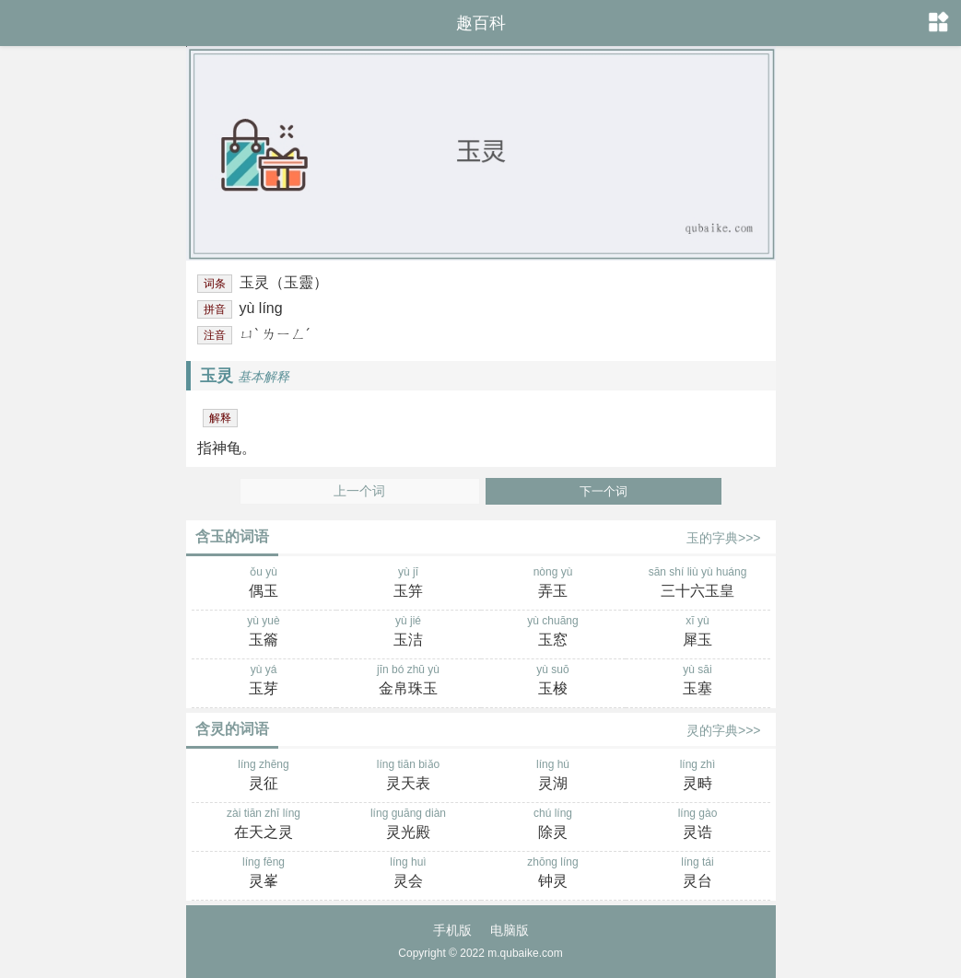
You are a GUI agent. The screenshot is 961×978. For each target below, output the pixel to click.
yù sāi (698, 681)
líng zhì (698, 776)
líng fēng (264, 874)
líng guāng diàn (408, 825)
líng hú (553, 776)
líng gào (698, 825)
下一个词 (603, 491)
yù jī (408, 583)
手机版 (452, 930)
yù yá (264, 681)
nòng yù (553, 583)
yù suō (553, 681)
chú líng (553, 825)
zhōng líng (553, 874)
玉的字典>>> (723, 537)
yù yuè (264, 632)
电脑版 (509, 930)
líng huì (408, 874)
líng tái (698, 874)
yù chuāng (553, 632)
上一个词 (359, 491)
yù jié (408, 632)
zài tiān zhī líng (264, 825)
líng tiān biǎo (408, 776)
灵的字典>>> (723, 730)
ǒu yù (264, 583)
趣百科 (481, 23)
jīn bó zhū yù (408, 681)
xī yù (698, 632)
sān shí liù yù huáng (698, 583)
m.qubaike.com (524, 953)
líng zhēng (264, 776)
